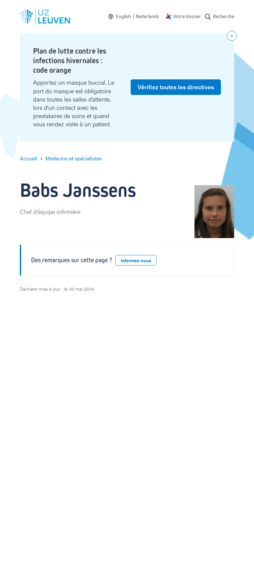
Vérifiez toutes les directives (176, 87)
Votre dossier (187, 16)
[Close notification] (232, 36)
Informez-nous (136, 260)
